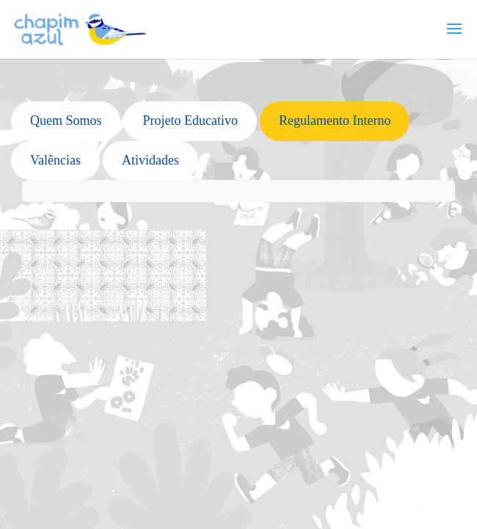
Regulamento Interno (334, 120)
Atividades (150, 160)
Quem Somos (66, 120)
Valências (55, 160)
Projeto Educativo (189, 120)
